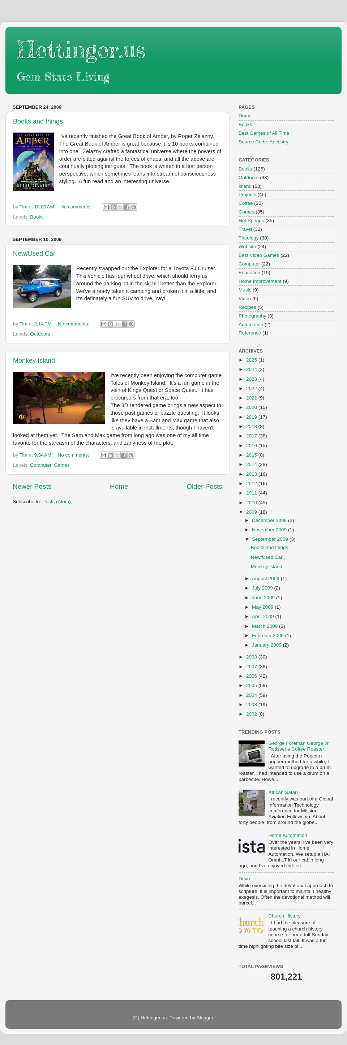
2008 (252, 657)
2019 (252, 417)
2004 (252, 695)
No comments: (76, 207)
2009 (252, 512)
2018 (252, 426)
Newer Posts (32, 486)
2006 (252, 676)
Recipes (247, 307)
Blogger (205, 1017)
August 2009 (266, 578)
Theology (249, 238)
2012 (252, 483)
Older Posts (204, 486)
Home (119, 486)
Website (247, 246)
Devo (244, 878)
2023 (252, 379)
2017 (252, 436)
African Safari (282, 792)
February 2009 (268, 635)
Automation (251, 324)
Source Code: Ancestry (263, 141)
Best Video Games (259, 255)
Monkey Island (34, 360)
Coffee (246, 203)
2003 (252, 704)
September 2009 (271, 539)
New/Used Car (34, 253)
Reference (250, 333)
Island (245, 186)
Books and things (38, 121)
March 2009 (265, 626)
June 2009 (264, 597)
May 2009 (263, 607)
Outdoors (40, 334)
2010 (252, 502)
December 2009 (270, 520)
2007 (252, 666)
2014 (252, 464)
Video (245, 298)
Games (62, 465)
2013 (252, 474)
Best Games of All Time (264, 133)
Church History (284, 916)
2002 (252, 714)
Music (245, 290)
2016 (252, 445)
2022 (252, 388)
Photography (252, 316)
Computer (40, 465)
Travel (245, 229)
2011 (252, 493)
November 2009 (270, 529)
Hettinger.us (80, 49)
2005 (252, 685)
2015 (252, 455)
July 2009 (263, 588)
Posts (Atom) (57, 501)
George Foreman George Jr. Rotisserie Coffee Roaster (299, 746)
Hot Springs (251, 220)
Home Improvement (260, 281)
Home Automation (287, 835)
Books (37, 217)
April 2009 (263, 616)
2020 (252, 407)
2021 (252, 398)
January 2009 (267, 645)
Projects (247, 194)
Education (249, 272)
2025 (252, 360)
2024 (252, 369)
